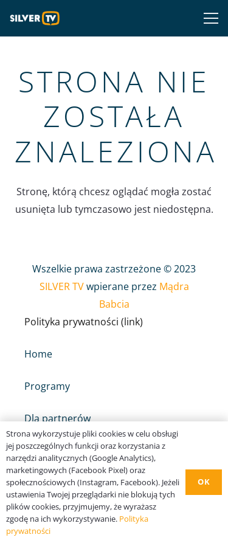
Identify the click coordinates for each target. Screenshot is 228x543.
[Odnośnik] (38, 18)
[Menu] (208, 18)
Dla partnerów (57, 418)
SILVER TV (62, 286)
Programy (47, 386)
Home (38, 354)
